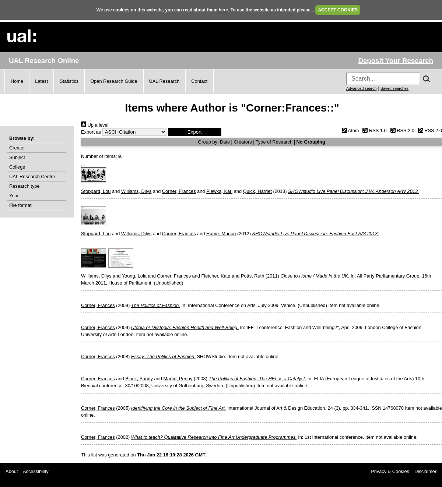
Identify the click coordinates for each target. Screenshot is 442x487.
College (17, 167)
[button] (194, 132)
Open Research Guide (113, 81)
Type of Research (274, 142)
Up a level (94, 125)
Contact (199, 81)
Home (17, 81)
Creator (17, 148)
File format (20, 205)
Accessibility (36, 471)
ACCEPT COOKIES (338, 10)
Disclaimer (425, 471)
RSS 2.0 (401, 130)
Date (225, 142)
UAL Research (164, 81)
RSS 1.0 (373, 130)
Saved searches (394, 88)
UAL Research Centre (32, 176)
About (12, 471)
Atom (349, 130)
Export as (91, 132)
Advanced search (361, 88)
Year (14, 195)
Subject (17, 157)
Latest (41, 81)
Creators (243, 142)
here (223, 10)
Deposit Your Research (395, 60)
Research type (24, 186)
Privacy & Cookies (390, 471)
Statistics (69, 81)
